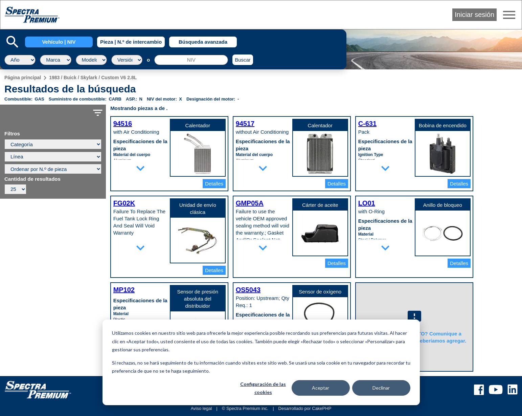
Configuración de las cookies (263, 388)
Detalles (214, 184)
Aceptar (320, 388)
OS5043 (248, 289)
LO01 (366, 203)
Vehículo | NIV (58, 42)
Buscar (243, 60)
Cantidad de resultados (32, 179)
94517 (245, 123)
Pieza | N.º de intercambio (131, 42)
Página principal (22, 77)
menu (509, 15)
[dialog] (261, 362)
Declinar (381, 388)
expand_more (140, 168)
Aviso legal (201, 408)
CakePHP (321, 408)
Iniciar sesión (474, 14)
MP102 (124, 289)
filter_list (98, 113)
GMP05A (250, 203)
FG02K (124, 203)
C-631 (367, 123)
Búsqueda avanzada (203, 42)
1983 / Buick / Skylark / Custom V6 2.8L (93, 77)
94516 (122, 123)
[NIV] (191, 60)
